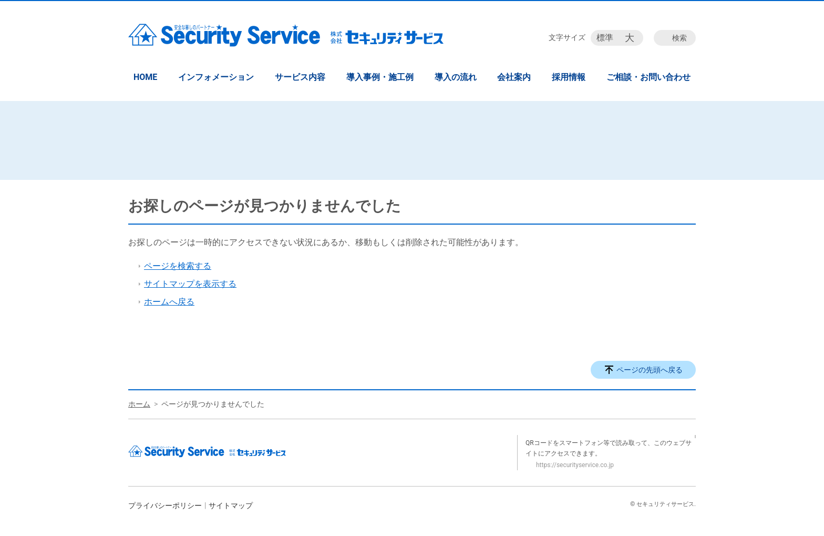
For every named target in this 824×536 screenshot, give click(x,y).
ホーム (139, 404)
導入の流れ (456, 77)
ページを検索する (177, 266)
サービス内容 (300, 77)
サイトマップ (231, 505)
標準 (604, 38)
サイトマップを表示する (190, 284)
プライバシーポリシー (165, 505)
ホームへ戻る (169, 302)
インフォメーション (216, 77)
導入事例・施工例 (380, 77)
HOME (145, 77)
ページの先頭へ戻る (649, 370)
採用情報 (568, 77)
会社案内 (514, 77)
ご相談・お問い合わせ (648, 77)
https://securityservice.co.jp (575, 465)
